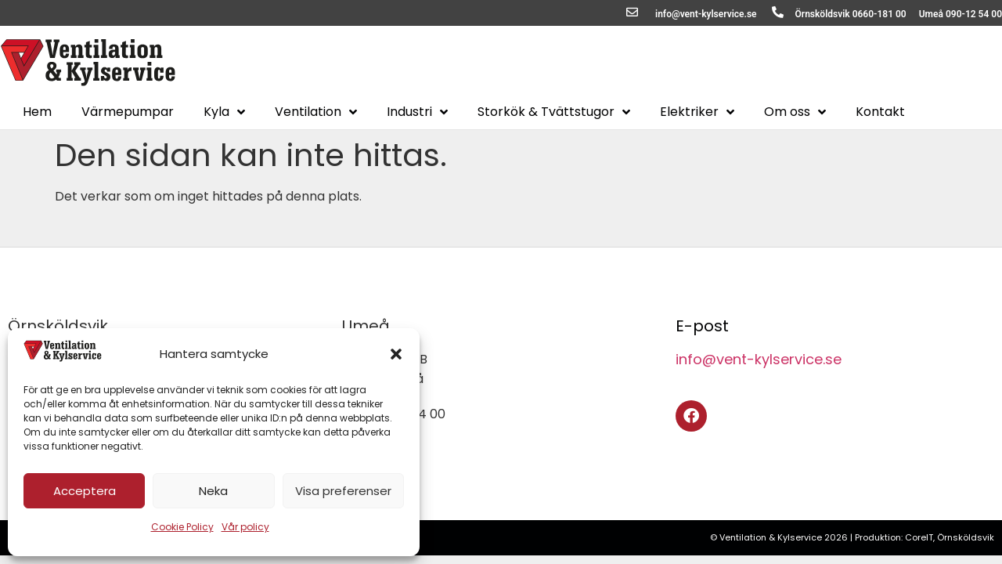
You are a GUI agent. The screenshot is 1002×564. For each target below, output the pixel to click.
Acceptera (84, 491)
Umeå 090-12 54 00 (960, 14)
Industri (417, 112)
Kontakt (880, 112)
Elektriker (697, 112)
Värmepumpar (127, 112)
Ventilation (316, 112)
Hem (37, 112)
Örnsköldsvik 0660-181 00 (850, 14)
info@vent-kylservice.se (706, 14)
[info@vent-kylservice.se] (632, 12)
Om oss (795, 112)
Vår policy (245, 526)
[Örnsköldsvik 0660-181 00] (778, 12)
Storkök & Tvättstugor (554, 112)
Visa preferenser (343, 491)
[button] (396, 354)
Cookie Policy (182, 526)
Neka (213, 491)
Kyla (224, 112)
